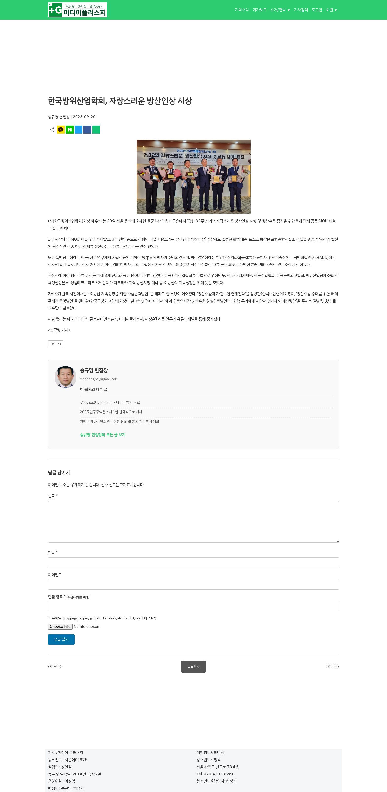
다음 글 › (332, 667)
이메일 (54, 575)
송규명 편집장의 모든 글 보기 (102, 435)
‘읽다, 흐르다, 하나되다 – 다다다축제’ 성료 (110, 402)
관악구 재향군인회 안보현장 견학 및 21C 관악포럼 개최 (119, 421)
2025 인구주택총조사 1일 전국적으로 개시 (111, 412)
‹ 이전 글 (54, 667)
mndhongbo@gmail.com (99, 379)
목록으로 (193, 666)
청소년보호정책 (208, 760)
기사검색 (301, 10)
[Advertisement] (193, 54)
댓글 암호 (68, 597)
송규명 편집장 (59, 117)
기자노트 (260, 10)
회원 (329, 10)
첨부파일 (102, 618)
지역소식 (242, 10)
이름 (53, 553)
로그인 (317, 10)
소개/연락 (278, 10)
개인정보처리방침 (210, 753)
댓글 (53, 496)
